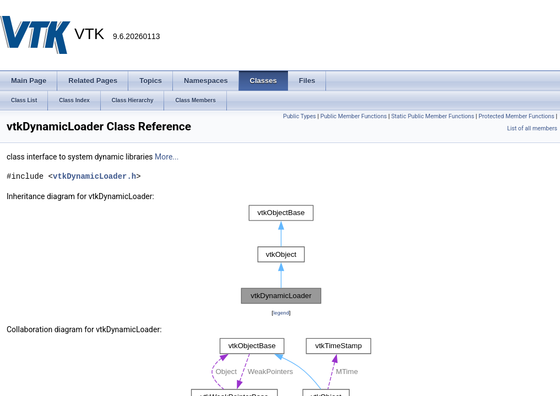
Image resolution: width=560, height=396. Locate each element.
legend (281, 313)
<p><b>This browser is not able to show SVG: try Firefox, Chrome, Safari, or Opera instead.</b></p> (281, 254)
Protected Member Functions (516, 116)
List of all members (532, 128)
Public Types (299, 116)
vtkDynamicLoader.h (94, 176)
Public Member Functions (353, 116)
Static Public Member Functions (432, 116)
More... (166, 156)
